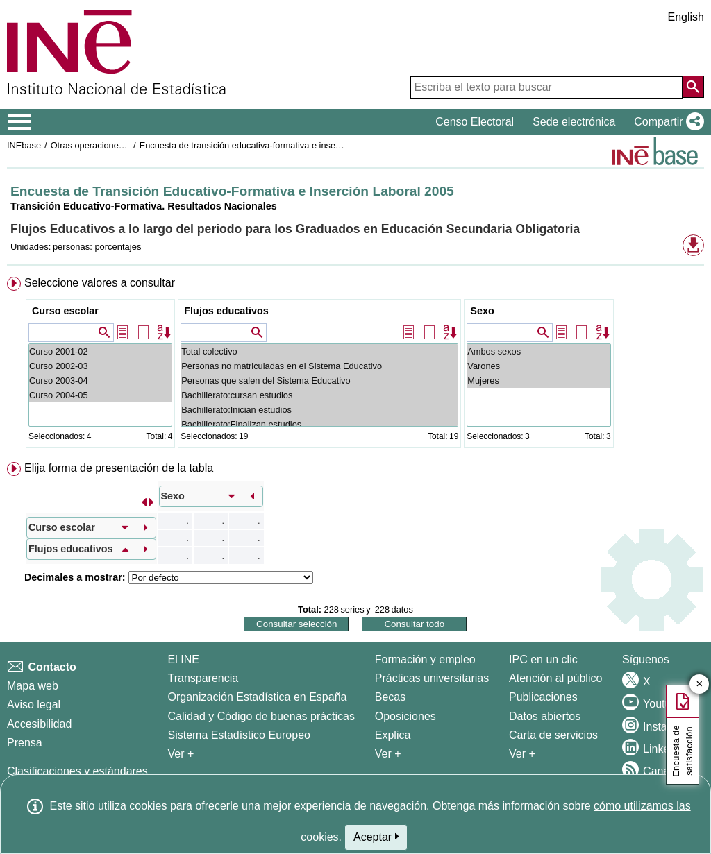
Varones (538, 366)
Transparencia (203, 678)
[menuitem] (355, 365)
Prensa (24, 743)
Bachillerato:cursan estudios (319, 395)
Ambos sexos (538, 351)
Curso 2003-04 (100, 380)
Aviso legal (33, 704)
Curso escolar (65, 310)
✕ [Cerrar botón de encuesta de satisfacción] (699, 684)
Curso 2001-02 (100, 351)
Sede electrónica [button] (574, 122)
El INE (183, 659)
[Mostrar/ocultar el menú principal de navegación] (20, 122)
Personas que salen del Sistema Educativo (319, 380)
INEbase (24, 145)
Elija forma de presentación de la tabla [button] (118, 468)
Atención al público (555, 678)
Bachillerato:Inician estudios (319, 409)
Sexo (482, 310)
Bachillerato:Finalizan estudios (319, 424)
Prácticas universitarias (432, 678)
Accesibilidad (39, 724)
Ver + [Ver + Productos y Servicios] (522, 754)
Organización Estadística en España (257, 697)
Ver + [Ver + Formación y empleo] (388, 754)
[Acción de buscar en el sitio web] (693, 87)
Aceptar (376, 836)
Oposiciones (405, 716)
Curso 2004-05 (100, 395)
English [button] (686, 17)
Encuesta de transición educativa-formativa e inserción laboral (262, 145)
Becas (390, 697)
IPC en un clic (543, 659)
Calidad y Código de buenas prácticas (262, 716)
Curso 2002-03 (100, 366)
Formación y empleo (425, 659)
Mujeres (538, 380)
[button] (666, 122)
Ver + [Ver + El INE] (181, 754)
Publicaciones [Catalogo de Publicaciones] (543, 697)
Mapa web (32, 686)
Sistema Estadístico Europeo (239, 735)
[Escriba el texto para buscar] (546, 87)
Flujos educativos (226, 310)
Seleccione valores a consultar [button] (99, 283)
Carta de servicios (553, 735)
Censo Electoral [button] (474, 122)
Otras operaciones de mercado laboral (126, 145)
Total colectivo (319, 351)
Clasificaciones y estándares (77, 771)
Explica (393, 735)
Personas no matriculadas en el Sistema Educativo (319, 366)
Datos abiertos (544, 716)
